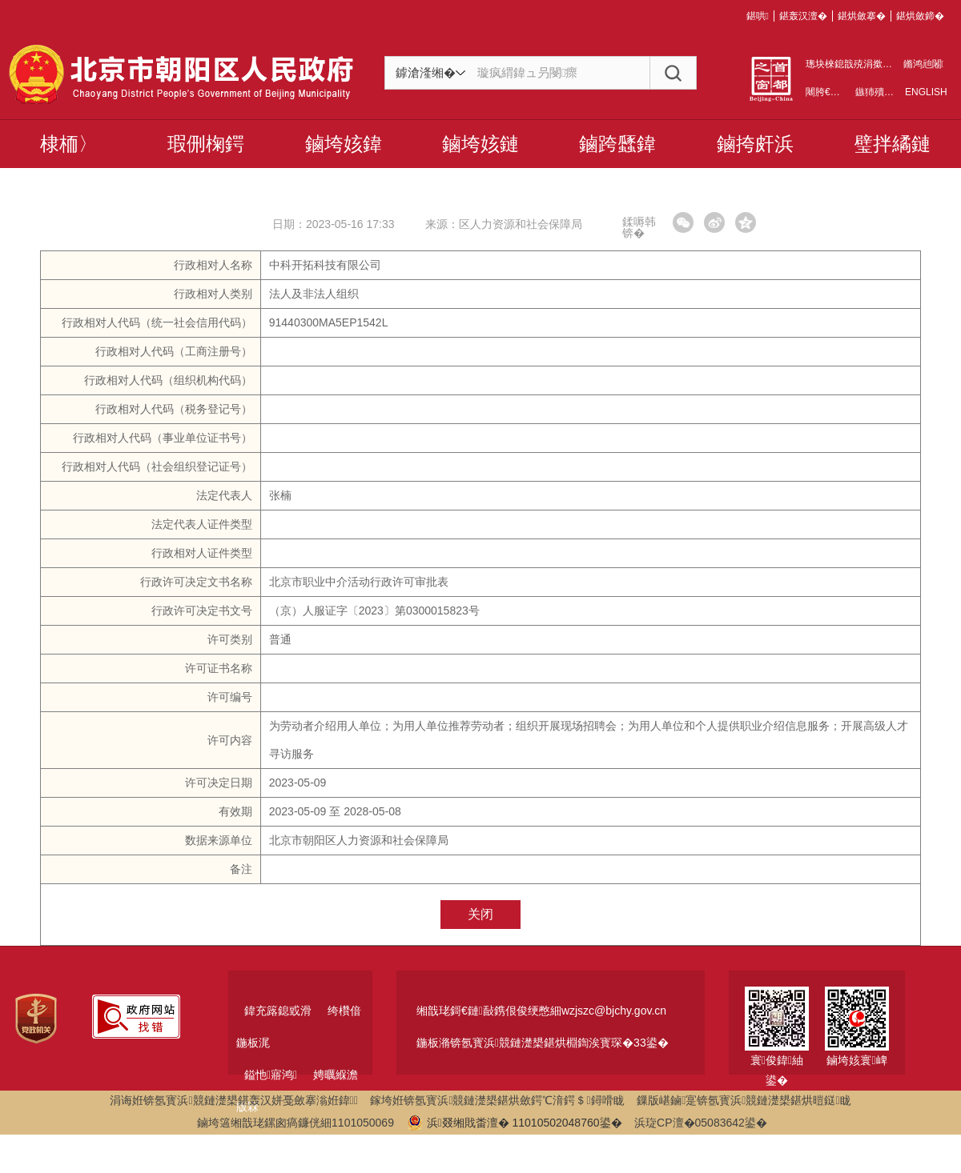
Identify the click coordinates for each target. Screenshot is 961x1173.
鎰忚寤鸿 (270, 1074)
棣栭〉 (69, 143)
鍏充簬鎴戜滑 (278, 1010)
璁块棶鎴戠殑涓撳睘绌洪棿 (863, 64)
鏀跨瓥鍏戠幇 (617, 150)
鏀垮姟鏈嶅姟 (480, 150)
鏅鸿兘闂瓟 (923, 64)
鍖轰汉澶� (803, 16)
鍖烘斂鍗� (920, 16)
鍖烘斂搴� (862, 16)
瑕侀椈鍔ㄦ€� (205, 150)
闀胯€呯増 (828, 92)
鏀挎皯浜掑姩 (755, 150)
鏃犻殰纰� (879, 92)
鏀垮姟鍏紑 (343, 150)
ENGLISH (925, 92)
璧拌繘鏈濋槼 (892, 150)
